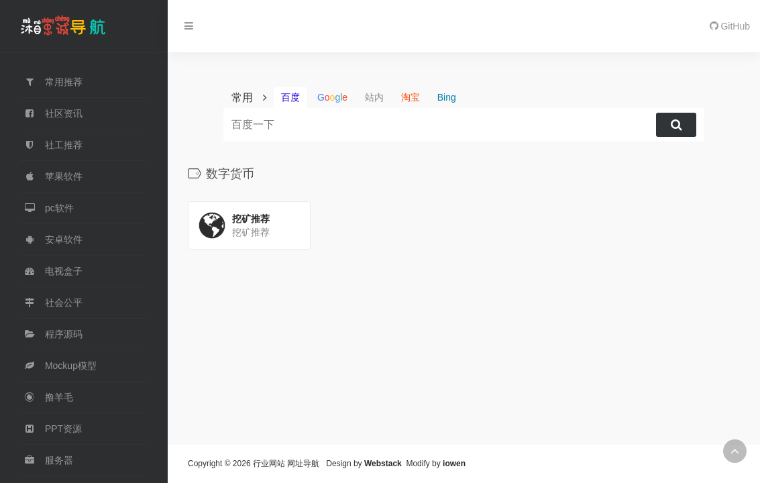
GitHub (730, 26)
